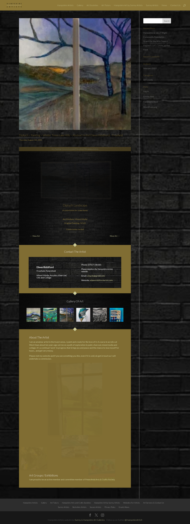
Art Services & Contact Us (153, 503)
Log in (146, 91)
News (164, 5)
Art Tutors (106, 5)
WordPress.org (150, 107)
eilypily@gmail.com (96, 275)
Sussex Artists (95, 507)
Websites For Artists (131, 503)
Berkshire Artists (79, 507)
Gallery (80, 5)
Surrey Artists (152, 5)
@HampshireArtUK (133, 520)
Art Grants (148, 79)
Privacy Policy (109, 507)
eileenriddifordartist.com (101, 280)
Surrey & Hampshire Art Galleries (90, 520)
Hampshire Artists (65, 5)
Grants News (124, 507)
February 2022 (150, 68)
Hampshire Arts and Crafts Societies (76, 503)
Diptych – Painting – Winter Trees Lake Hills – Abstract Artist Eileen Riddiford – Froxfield (71, 135)
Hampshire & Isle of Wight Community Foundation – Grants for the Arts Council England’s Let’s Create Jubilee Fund (156, 41)
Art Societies (92, 5)
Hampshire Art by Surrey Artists (128, 5)
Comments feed (150, 101)
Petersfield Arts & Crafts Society (100, 479)
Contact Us (175, 5)
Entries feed (148, 96)
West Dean (34, 345)
